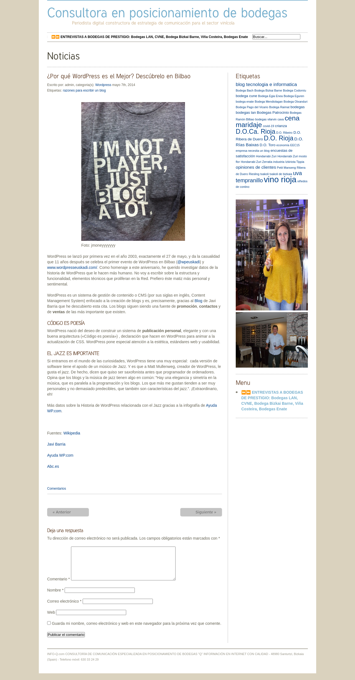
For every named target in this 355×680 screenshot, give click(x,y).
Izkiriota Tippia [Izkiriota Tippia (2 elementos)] (294, 161)
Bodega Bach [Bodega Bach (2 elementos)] (244, 90)
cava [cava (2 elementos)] (281, 119)
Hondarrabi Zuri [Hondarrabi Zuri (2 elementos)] (266, 156)
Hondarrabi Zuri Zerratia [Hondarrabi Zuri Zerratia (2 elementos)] (256, 161)
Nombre (55, 597)
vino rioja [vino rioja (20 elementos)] (280, 179)
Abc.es (53, 466)
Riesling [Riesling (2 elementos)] (254, 174)
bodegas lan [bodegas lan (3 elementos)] (246, 112)
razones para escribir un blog (84, 90)
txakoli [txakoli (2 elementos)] (264, 174)
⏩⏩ (149, 37)
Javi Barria (56, 444)
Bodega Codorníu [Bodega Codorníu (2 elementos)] (294, 90)
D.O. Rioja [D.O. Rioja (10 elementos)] (278, 138)
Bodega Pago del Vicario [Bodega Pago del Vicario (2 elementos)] (252, 107)
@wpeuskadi (189, 262)
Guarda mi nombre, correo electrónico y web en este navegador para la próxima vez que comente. (136, 630)
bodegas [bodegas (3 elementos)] (297, 107)
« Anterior (62, 512)
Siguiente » (206, 512)
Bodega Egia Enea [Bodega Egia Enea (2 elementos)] (270, 96)
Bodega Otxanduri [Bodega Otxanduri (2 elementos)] (296, 101)
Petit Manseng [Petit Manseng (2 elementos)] (286, 167)
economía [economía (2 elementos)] (282, 145)
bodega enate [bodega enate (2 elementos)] (245, 101)
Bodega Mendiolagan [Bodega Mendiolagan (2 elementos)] (269, 101)
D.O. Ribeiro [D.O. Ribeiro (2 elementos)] (284, 132)
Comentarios (56, 489)
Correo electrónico (64, 608)
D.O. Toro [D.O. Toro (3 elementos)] (267, 145)
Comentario (58, 585)
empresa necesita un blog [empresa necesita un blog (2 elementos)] (253, 150)
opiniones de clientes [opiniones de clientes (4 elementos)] (256, 167)
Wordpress (103, 85)
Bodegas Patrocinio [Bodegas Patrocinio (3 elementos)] (273, 112)
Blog (198, 301)
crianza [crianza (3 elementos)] (281, 126)
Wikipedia (71, 433)
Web (51, 619)
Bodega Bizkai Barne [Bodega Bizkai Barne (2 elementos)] (268, 90)
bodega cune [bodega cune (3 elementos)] (246, 96)
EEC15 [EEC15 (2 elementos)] (295, 145)
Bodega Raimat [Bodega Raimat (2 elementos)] (279, 107)
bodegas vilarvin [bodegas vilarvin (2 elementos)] (266, 119)
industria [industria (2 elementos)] (278, 161)
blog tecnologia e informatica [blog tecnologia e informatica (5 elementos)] (266, 84)
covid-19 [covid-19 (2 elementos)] (268, 126)
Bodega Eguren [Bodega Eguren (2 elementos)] (294, 96)
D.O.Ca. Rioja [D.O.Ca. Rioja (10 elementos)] (255, 131)
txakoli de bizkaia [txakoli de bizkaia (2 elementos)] (281, 174)
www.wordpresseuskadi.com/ (72, 267)
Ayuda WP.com (60, 455)
